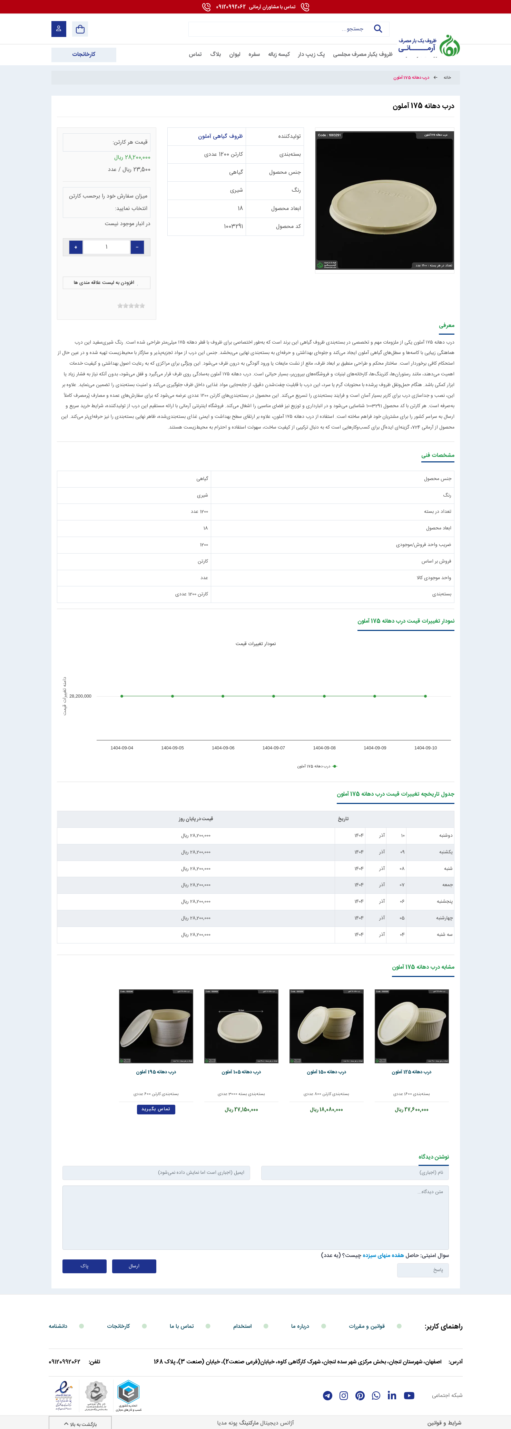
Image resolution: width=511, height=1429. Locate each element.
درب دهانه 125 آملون (414, 1067)
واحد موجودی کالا (434, 578)
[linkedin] (392, 1390)
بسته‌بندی (290, 154)
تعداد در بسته (437, 512)
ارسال (134, 1261)
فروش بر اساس (436, 561)
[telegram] (327, 1390)
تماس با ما (182, 1321)
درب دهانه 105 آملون (255, 1067)
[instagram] (344, 1390)
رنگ (296, 190)
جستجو (378, 29)
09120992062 (255, 7)
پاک (84, 1261)
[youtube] (409, 1390)
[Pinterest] (360, 1390)
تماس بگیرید (176, 1103)
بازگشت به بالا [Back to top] (80, 1419)
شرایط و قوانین (444, 1417)
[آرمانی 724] (427, 28)
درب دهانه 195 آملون (176, 1067)
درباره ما (300, 1321)
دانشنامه (58, 1321)
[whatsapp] (376, 1390)
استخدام (242, 1321)
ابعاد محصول (286, 208)
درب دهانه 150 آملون (335, 1067)
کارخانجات (118, 1321)
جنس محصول (285, 172)
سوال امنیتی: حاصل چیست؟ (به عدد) (385, 1250)
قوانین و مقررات (367, 1321)
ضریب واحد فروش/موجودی (423, 545)
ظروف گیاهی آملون (220, 136)
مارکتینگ (248, 1417)
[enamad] (64, 1390)
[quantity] (106, 247)
